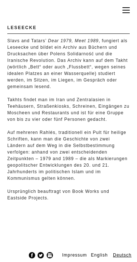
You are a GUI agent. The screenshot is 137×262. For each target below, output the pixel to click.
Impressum (74, 255)
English (99, 255)
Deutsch (122, 255)
